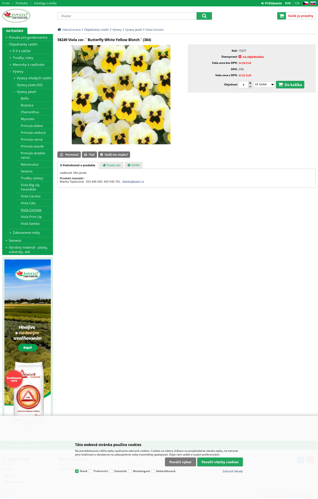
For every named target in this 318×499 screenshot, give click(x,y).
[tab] (77, 165)
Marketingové (141, 471)
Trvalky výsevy (32, 178)
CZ (304, 3)
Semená (15, 240)
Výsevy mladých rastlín (34, 78)
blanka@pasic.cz (133, 181)
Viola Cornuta (31, 210)
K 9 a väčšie (21, 51)
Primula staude (32, 146)
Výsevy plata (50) (29, 85)
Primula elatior (32, 125)
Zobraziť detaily (233, 471)
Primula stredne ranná (33, 155)
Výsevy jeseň (26, 91)
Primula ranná (31, 139)
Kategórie (14, 31)
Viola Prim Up (31, 216)
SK (312, 3)
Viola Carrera (30, 196)
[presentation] (78, 165)
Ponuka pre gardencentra (28, 37)
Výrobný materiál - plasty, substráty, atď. (28, 249)
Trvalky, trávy (23, 57)
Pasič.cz (27, 16)
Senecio (26, 171)
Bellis (25, 98)
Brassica (27, 105)
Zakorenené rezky (26, 232)
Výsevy (18, 71)
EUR (288, 3)
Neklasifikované (166, 471)
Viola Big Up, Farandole (30, 187)
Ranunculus (29, 164)
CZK (297, 3)
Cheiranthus (30, 112)
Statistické (120, 471)
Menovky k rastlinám (29, 64)
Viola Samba (30, 223)
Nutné (83, 471)
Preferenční (101, 471)
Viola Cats (28, 203)
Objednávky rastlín (23, 44)
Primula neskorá (33, 132)
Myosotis (27, 119)
